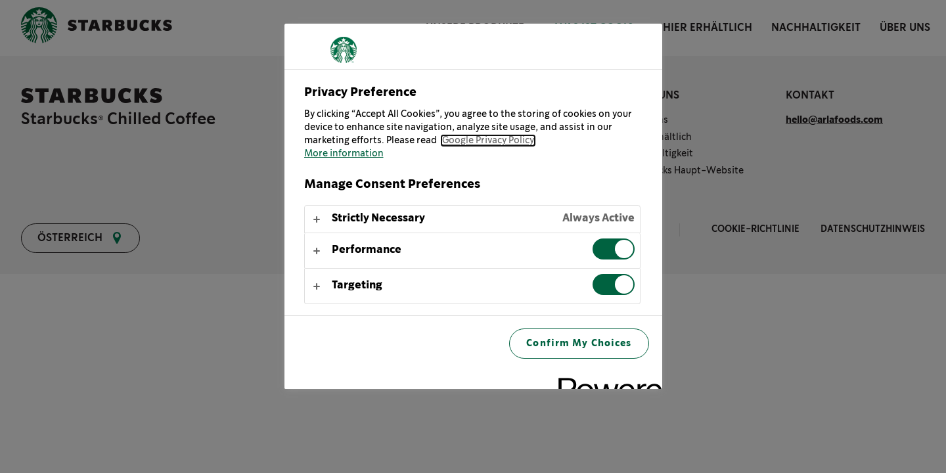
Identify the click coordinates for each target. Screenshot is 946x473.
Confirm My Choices (578, 343)
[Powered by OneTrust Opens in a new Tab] (606, 380)
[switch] (614, 248)
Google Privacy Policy (488, 140)
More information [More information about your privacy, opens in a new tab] (344, 153)
